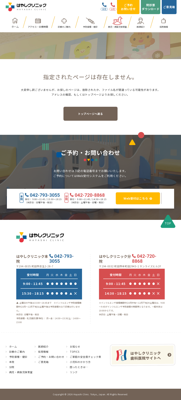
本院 (11, 362)
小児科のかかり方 (80, 362)
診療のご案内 (64, 26)
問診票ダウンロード (151, 7)
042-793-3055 (45, 195)
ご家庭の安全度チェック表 (85, 357)
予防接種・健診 (90, 26)
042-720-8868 (90, 195)
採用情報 (164, 26)
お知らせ (75, 346)
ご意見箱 (169, 7)
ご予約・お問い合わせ (51, 357)
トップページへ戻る (90, 114)
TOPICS (75, 351)
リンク (74, 372)
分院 (11, 367)
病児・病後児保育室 (117, 26)
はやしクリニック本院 (32, 259)
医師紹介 (141, 26)
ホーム (15, 26)
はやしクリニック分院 (115, 259)
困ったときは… (79, 367)
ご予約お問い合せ (128, 7)
